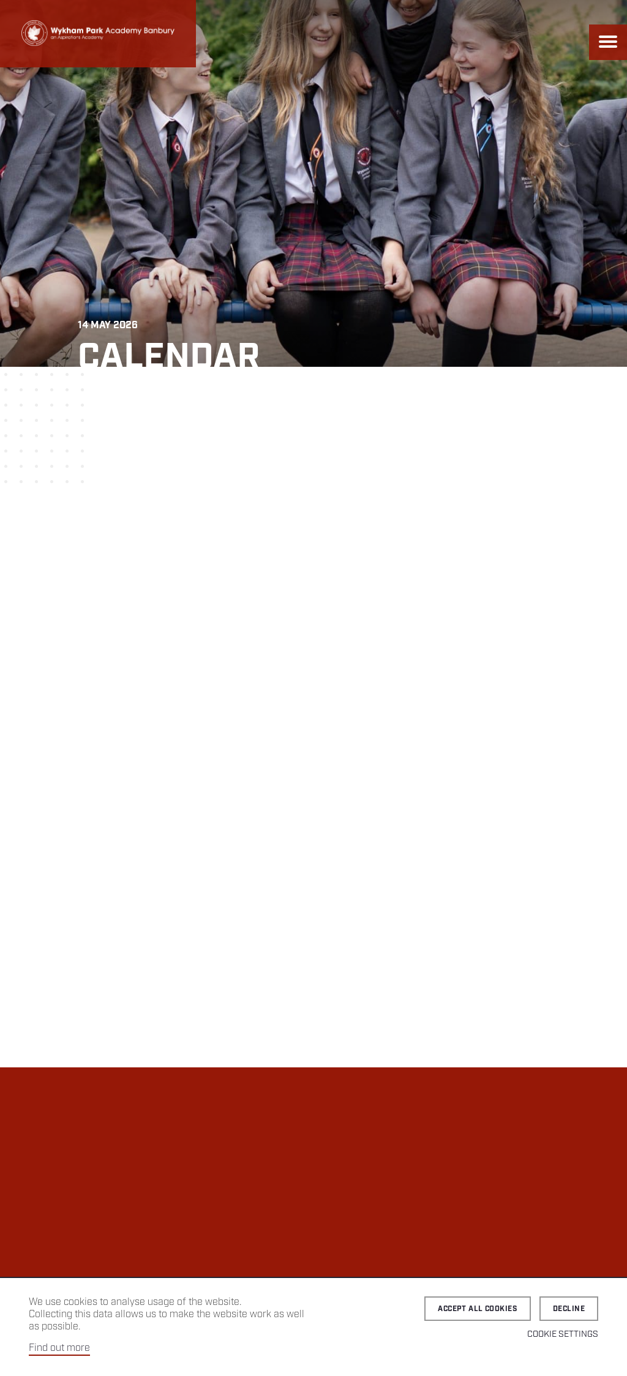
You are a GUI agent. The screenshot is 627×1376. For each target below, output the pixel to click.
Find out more (59, 1348)
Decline (569, 1309)
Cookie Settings (562, 1334)
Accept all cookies (477, 1309)
